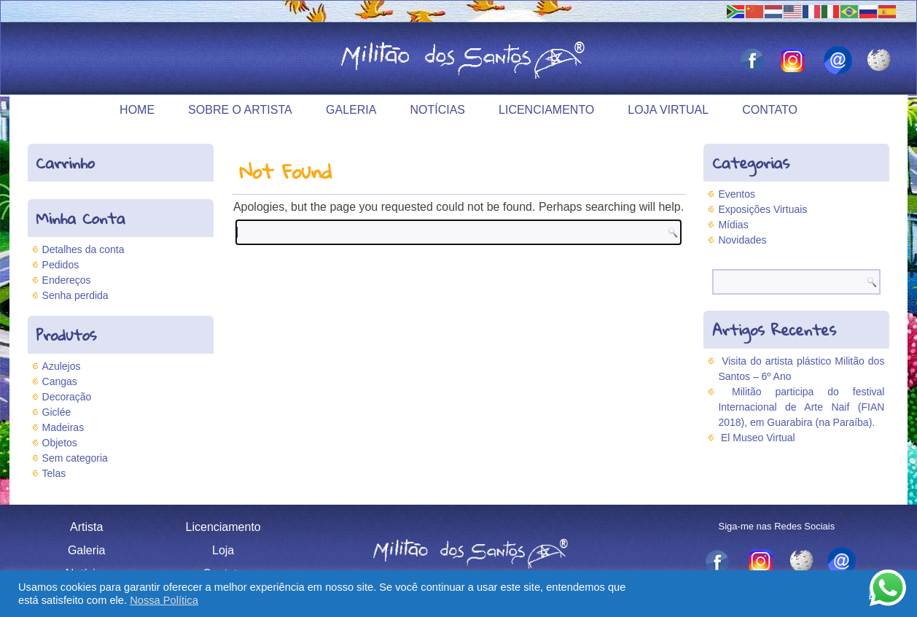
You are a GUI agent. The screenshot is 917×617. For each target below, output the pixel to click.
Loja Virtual (668, 110)
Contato (769, 110)
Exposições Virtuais (762, 209)
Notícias (437, 110)
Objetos (59, 443)
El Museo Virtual (758, 437)
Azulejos (61, 366)
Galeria (351, 110)
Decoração (67, 397)
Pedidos (60, 265)
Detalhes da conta (83, 249)
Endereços (66, 280)
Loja (223, 550)
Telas (54, 473)
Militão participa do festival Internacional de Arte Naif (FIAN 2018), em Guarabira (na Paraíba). (801, 407)
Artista (86, 527)
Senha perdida (75, 295)
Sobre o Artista (240, 110)
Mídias (733, 224)
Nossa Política (164, 600)
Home (137, 110)
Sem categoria (75, 458)
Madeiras (63, 427)
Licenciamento (546, 110)
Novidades (742, 240)
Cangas (59, 381)
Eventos (736, 194)
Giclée (56, 412)
